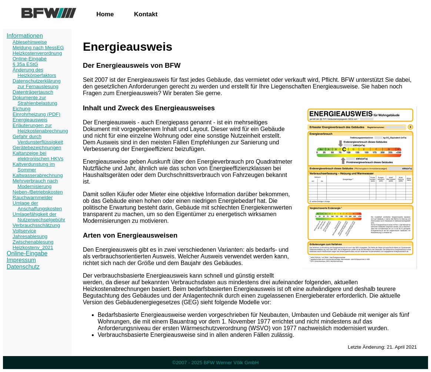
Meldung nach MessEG (38, 47)
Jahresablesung (30, 236)
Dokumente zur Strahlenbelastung (35, 100)
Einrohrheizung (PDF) (36, 114)
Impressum (21, 260)
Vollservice (24, 231)
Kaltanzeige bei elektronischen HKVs (38, 155)
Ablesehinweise (30, 42)
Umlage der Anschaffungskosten (37, 205)
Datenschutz (23, 267)
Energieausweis (30, 120)
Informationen (25, 36)
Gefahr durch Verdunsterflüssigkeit (38, 139)
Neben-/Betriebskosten (38, 192)
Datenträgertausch (33, 92)
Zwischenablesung (33, 242)
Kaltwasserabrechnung (38, 175)
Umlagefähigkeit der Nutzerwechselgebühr (39, 216)
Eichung (21, 108)
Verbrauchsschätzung (36, 225)
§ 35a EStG (25, 64)
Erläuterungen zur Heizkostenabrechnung (40, 128)
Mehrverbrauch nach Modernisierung (35, 183)
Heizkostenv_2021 (33, 247)
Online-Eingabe (30, 58)
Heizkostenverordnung (37, 53)
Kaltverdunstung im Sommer (34, 166)
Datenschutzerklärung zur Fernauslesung (37, 83)
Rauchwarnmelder (33, 197)
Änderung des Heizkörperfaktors (34, 72)
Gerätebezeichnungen (37, 147)
